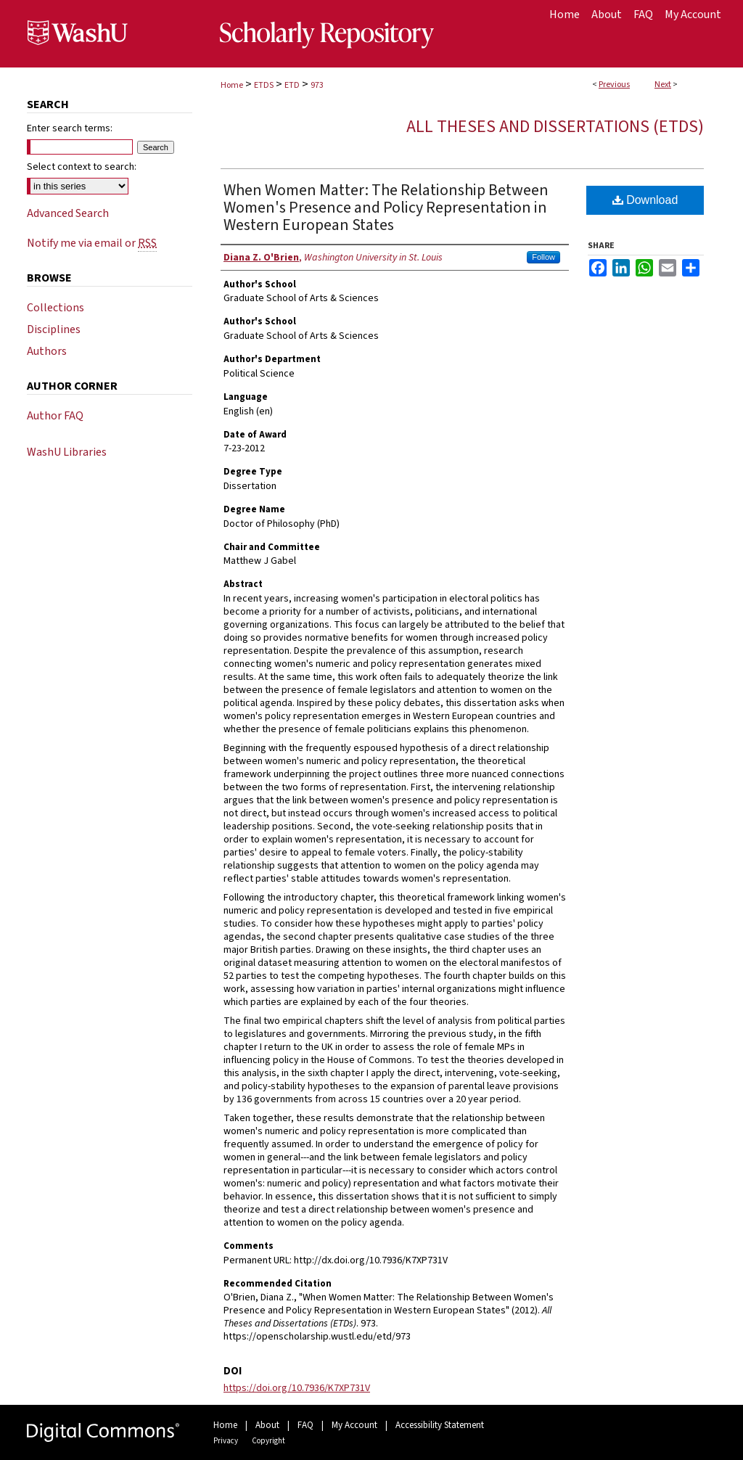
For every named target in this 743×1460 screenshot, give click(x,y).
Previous (614, 84)
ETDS (264, 85)
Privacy (225, 1440)
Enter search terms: (69, 128)
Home (232, 85)
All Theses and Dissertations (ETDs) (555, 126)
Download (645, 200)
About (267, 1425)
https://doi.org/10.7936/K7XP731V (296, 1388)
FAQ (305, 1425)
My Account (354, 1425)
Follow (543, 257)
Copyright (268, 1440)
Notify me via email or (92, 243)
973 (317, 85)
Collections (55, 308)
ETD (292, 85)
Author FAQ (55, 416)
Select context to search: (81, 167)
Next (662, 84)
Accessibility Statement (439, 1425)
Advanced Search (68, 213)
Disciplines (54, 329)
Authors (47, 351)
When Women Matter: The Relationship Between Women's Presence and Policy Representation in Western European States (386, 208)
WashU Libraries (67, 452)
